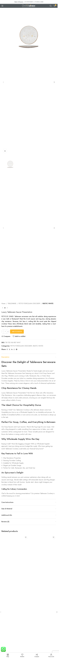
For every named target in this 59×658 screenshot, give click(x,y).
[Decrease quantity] (2, 332)
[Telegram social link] (16, 349)
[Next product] (7, 308)
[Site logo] (28, 6)
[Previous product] (2, 308)
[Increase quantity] (8, 332)
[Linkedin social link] (12, 349)
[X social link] (9, 349)
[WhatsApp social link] (14, 349)
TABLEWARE (12, 303)
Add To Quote (17, 331)
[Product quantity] (5, 332)
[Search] (51, 6)
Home (3, 303)
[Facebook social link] (7, 349)
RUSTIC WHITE (48, 303)
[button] (3, 82)
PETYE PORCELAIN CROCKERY (29, 303)
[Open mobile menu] (2, 6)
